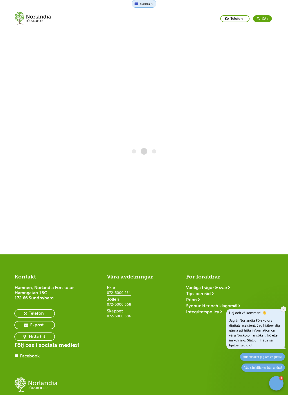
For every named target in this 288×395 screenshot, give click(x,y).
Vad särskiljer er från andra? (263, 367)
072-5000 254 (119, 293)
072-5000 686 (119, 316)
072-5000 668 (119, 304)
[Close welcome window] (283, 309)
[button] (144, 4)
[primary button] (235, 18)
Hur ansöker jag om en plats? (262, 357)
